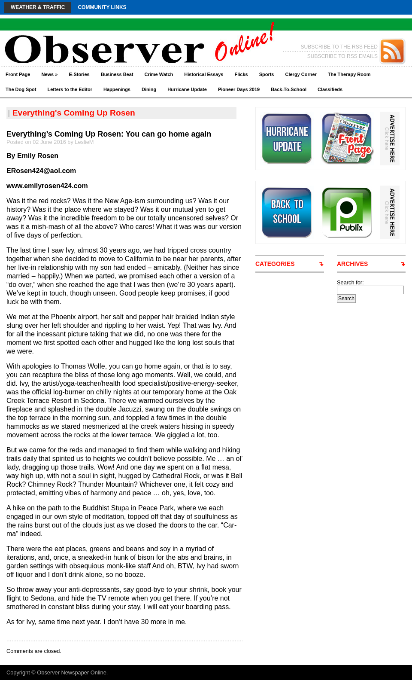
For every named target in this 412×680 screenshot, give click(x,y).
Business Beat (117, 74)
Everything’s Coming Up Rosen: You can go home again (108, 134)
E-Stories (79, 74)
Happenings (116, 89)
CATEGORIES (275, 263)
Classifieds (330, 89)
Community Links (102, 7)
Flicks (241, 74)
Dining (149, 89)
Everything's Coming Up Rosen (73, 112)
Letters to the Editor (70, 89)
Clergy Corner (300, 74)
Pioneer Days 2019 (239, 89)
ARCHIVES (352, 263)
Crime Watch (159, 74)
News (49, 74)
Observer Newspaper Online (71, 672)
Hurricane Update (187, 89)
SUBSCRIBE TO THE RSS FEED (339, 47)
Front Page (18, 74)
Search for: (350, 282)
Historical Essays (203, 74)
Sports (266, 74)
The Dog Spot (21, 89)
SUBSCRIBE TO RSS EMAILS (342, 56)
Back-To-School (288, 89)
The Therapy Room (349, 74)
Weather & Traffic (38, 7)
